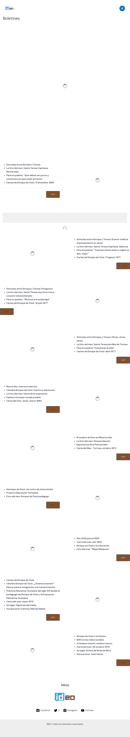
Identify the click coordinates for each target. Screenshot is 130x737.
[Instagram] (70, 710)
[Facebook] (43, 710)
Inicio (65, 685)
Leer (53, 194)
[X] (56, 710)
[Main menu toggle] (122, 8)
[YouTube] (87, 710)
